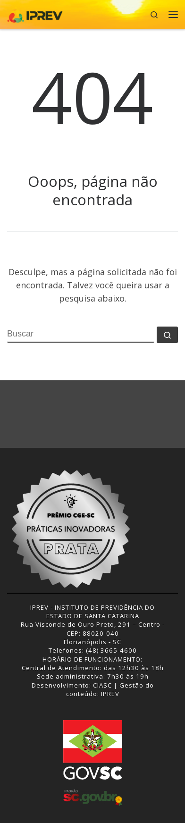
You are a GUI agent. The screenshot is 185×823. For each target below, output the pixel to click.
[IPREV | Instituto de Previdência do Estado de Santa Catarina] (35, 13)
